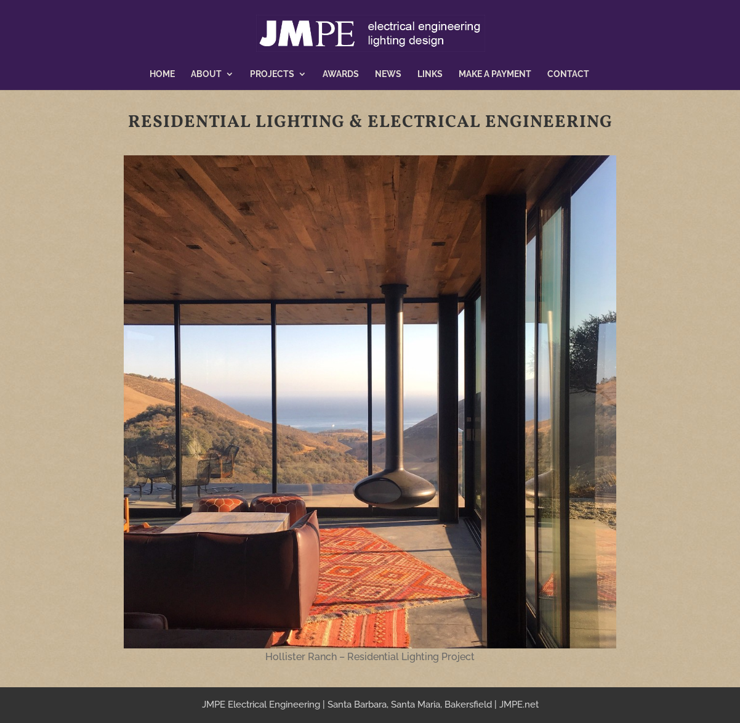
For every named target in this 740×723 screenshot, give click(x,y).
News (388, 74)
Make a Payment (495, 74)
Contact (568, 74)
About (206, 74)
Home (162, 74)
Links (430, 74)
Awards (341, 74)
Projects (272, 74)
